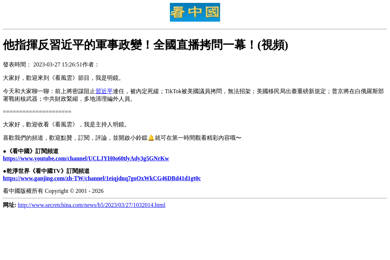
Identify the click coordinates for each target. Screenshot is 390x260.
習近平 (104, 91)
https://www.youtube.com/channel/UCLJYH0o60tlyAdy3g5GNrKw (86, 158)
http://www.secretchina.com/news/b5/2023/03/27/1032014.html (91, 205)
